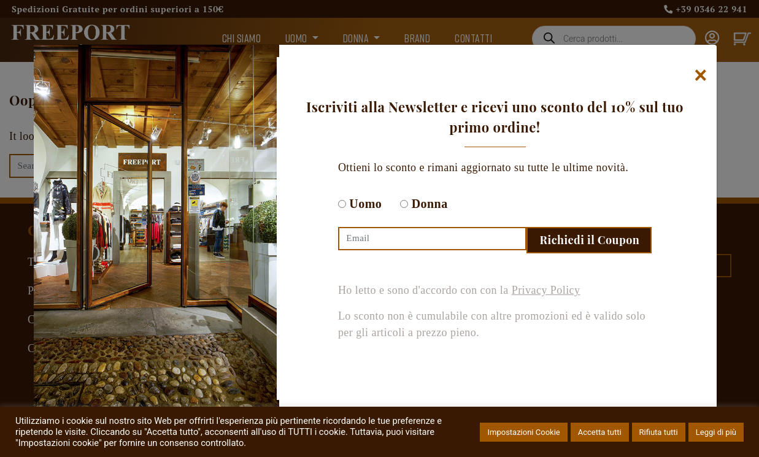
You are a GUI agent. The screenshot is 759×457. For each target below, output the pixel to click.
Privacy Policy (546, 290)
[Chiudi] (701, 74)
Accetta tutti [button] (600, 432)
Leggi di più (716, 432)
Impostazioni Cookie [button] (523, 432)
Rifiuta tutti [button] (658, 432)
